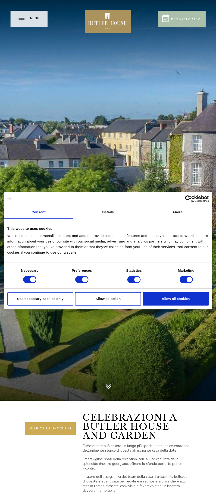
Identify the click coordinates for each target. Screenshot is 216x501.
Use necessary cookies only (40, 299)
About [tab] (177, 212)
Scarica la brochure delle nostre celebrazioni (50, 430)
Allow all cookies (176, 299)
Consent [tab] (38, 212)
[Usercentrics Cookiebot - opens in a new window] (188, 198)
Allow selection (108, 299)
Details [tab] (108, 212)
